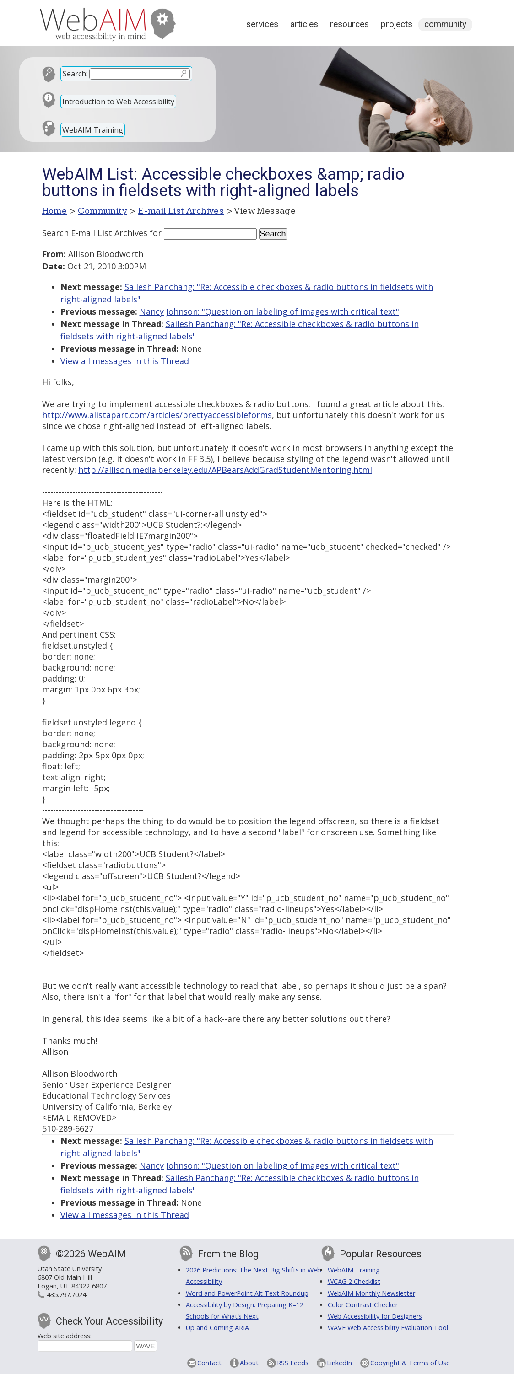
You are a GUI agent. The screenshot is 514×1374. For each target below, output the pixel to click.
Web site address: (65, 1335)
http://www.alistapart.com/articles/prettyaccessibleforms (157, 414)
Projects (396, 24)
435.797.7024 (66, 1294)
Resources (349, 24)
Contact (209, 1362)
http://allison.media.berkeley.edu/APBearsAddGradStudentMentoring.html (225, 469)
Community (445, 24)
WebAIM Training (92, 130)
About (249, 1362)
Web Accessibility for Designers (375, 1316)
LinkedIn (339, 1362)
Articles (304, 24)
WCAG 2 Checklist (354, 1281)
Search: (75, 74)
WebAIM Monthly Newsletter (371, 1293)
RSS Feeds (292, 1362)
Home (54, 210)
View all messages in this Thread (124, 360)
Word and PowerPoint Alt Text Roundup (247, 1293)
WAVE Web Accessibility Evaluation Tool (388, 1327)
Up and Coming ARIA (218, 1327)
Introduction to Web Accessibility (118, 102)
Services (262, 24)
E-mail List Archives (181, 210)
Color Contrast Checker (363, 1304)
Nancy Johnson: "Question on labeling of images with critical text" (269, 311)
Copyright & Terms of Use (410, 1362)
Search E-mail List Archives (94, 232)
